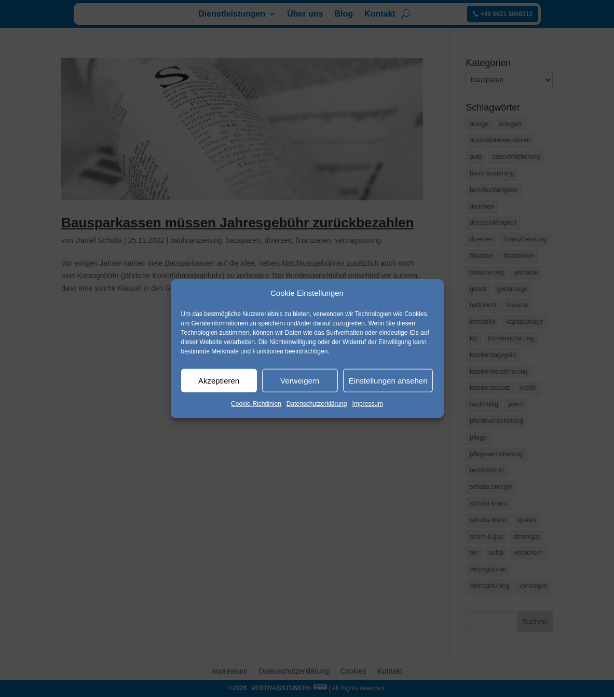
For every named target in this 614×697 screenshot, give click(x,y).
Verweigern (299, 380)
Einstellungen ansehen (388, 380)
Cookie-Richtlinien (256, 403)
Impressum (367, 403)
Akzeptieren (218, 380)
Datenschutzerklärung (316, 403)
